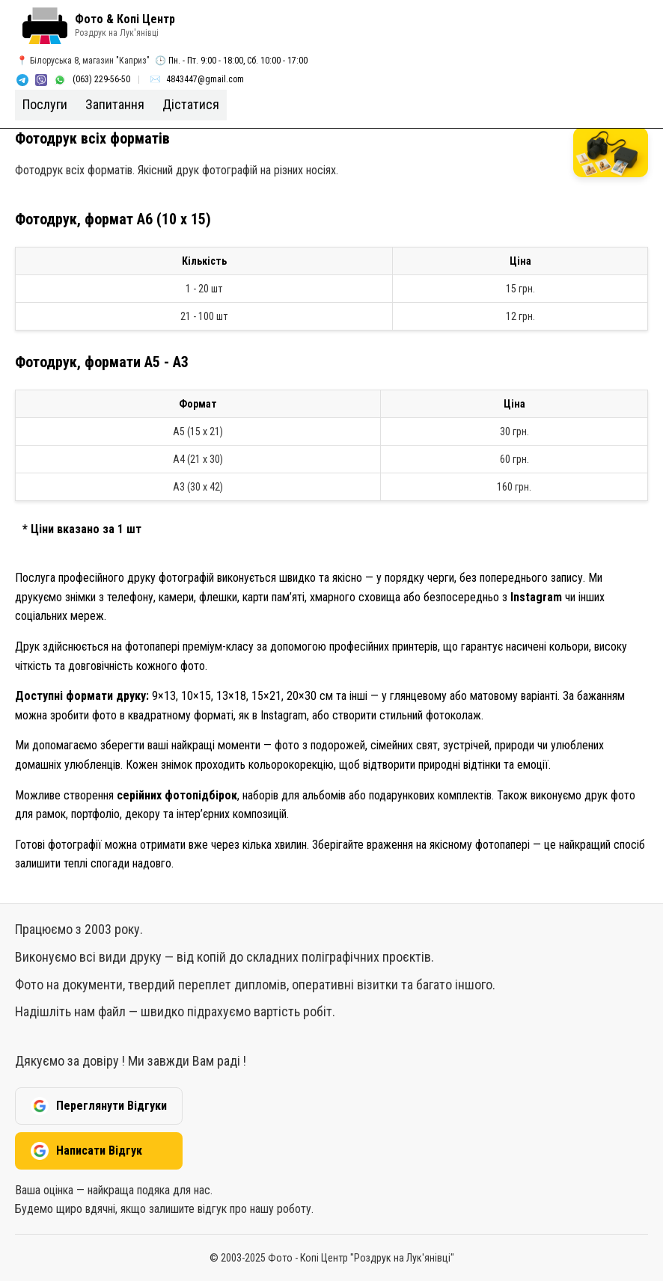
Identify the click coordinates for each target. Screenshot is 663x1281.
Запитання (114, 104)
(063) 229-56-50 (101, 79)
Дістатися (190, 104)
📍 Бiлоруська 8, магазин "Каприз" (83, 60)
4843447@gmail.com (205, 79)
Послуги (44, 104)
